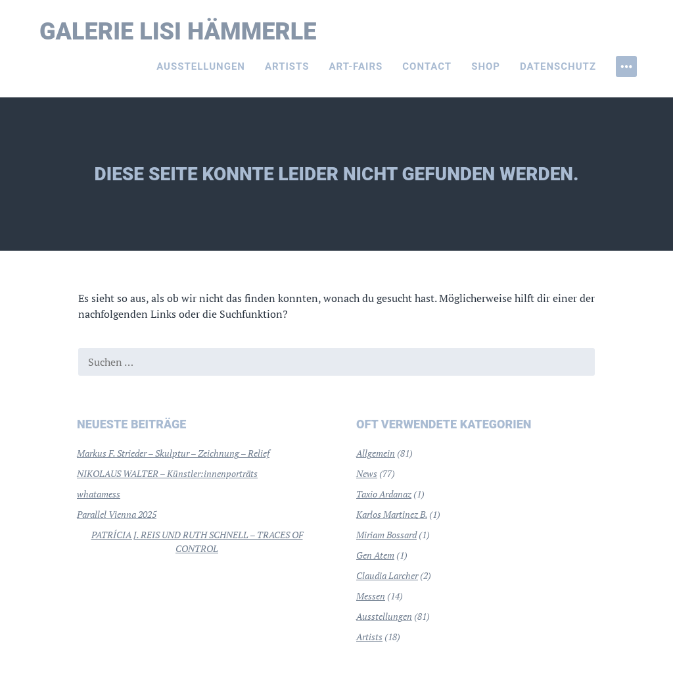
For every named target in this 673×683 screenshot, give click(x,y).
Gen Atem (375, 555)
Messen (370, 596)
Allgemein (375, 453)
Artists (287, 66)
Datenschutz (558, 66)
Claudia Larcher (387, 575)
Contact (427, 66)
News (366, 473)
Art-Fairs (356, 66)
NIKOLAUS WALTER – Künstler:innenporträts (167, 473)
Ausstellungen (200, 66)
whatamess (98, 494)
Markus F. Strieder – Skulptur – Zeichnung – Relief (173, 453)
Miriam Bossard (386, 534)
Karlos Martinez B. (391, 514)
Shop (485, 66)
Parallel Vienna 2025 (116, 514)
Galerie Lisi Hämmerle (178, 31)
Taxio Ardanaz (383, 494)
